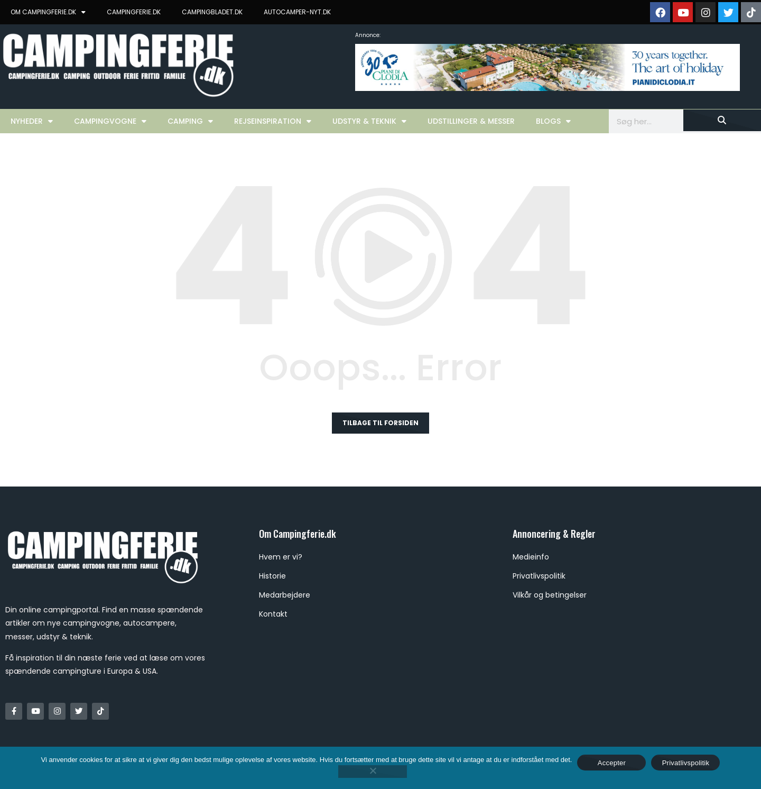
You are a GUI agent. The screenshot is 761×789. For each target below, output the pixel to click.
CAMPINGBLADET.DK (212, 11)
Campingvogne (110, 121)
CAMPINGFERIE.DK (134, 11)
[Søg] (722, 120)
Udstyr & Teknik (369, 121)
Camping (190, 121)
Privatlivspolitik (686, 763)
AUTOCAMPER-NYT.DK (297, 11)
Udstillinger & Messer (471, 121)
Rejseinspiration (272, 121)
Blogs (553, 121)
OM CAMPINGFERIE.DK (48, 12)
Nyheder (32, 121)
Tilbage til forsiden (380, 422)
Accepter (612, 763)
